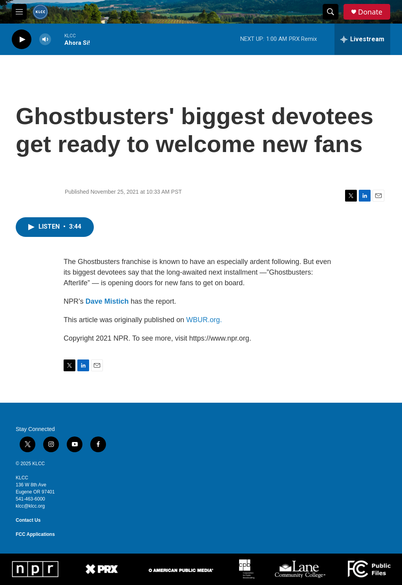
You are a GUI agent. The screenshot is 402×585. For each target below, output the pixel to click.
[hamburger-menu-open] (19, 12)
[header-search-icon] (330, 12)
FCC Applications (35, 534)
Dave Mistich (107, 301)
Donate (370, 12)
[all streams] (362, 39)
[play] (21, 39)
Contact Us (28, 520)
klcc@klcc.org (30, 506)
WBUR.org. (204, 320)
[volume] (45, 39)
